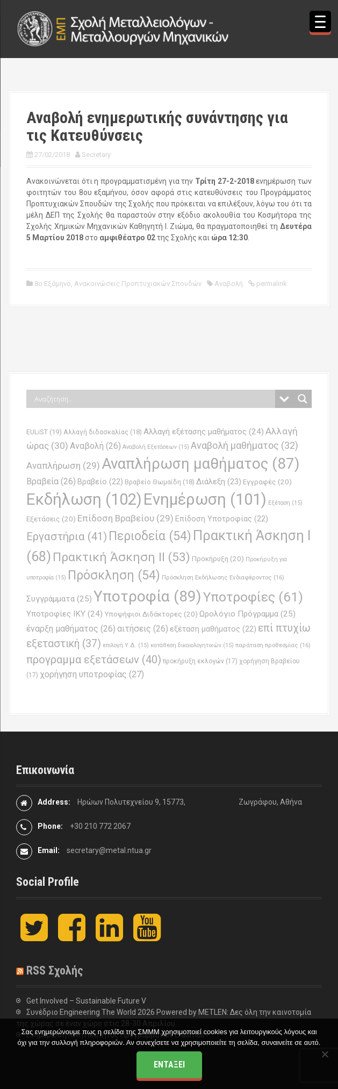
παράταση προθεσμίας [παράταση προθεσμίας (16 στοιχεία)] (273, 645)
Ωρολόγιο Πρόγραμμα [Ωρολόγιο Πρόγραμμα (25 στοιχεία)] (247, 614)
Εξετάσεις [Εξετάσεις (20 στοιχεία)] (51, 519)
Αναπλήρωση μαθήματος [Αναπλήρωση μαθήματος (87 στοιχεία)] (200, 463)
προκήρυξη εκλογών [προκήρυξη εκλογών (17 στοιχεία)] (200, 661)
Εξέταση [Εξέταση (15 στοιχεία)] (285, 502)
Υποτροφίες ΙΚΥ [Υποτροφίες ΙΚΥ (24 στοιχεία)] (64, 614)
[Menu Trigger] (320, 21)
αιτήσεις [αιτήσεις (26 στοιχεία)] (142, 629)
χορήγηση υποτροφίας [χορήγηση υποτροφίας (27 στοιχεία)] (92, 674)
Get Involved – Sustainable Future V (86, 1001)
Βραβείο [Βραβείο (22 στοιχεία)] (100, 481)
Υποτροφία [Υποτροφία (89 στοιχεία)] (148, 596)
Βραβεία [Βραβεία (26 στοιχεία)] (51, 481)
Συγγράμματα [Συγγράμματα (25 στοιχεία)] (59, 599)
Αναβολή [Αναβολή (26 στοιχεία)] (95, 446)
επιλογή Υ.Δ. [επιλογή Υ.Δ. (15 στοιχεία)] (126, 645)
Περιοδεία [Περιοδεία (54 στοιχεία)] (150, 536)
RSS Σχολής (54, 970)
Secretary (96, 155)
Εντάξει (169, 1064)
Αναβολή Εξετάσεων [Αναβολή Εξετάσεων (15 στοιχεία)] (156, 446)
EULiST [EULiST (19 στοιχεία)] (44, 432)
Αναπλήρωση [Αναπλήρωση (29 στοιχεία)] (63, 465)
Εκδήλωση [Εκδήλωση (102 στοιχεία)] (84, 499)
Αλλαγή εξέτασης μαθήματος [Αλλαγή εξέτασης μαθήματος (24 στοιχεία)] (203, 431)
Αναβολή (228, 284)
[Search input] (153, 399)
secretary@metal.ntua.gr (109, 850)
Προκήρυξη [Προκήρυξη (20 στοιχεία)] (218, 559)
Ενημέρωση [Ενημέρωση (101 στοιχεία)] (205, 499)
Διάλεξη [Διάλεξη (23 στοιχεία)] (218, 481)
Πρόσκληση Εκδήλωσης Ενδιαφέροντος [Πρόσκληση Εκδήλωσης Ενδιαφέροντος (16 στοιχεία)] (223, 577)
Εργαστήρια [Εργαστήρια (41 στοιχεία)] (66, 536)
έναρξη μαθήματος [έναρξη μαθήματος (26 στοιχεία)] (71, 629)
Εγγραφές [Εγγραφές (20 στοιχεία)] (267, 482)
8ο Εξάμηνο (52, 284)
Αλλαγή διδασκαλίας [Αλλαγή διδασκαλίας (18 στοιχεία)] (102, 432)
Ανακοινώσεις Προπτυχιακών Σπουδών (138, 284)
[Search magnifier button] (302, 399)
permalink (271, 284)
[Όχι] (324, 1054)
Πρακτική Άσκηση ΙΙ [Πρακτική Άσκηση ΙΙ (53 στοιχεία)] (121, 557)
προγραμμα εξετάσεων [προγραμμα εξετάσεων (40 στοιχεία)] (93, 659)
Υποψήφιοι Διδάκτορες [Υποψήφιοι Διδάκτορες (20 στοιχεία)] (151, 614)
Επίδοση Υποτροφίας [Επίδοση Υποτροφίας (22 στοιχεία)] (221, 519)
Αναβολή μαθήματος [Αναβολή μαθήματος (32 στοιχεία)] (244, 445)
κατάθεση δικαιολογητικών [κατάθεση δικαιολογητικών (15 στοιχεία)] (192, 645)
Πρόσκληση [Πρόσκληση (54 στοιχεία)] (114, 575)
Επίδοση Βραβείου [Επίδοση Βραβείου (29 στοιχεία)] (125, 518)
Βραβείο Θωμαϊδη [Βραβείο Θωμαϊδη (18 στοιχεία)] (160, 482)
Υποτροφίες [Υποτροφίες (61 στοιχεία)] (253, 597)
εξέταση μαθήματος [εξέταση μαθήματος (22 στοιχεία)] (213, 629)
